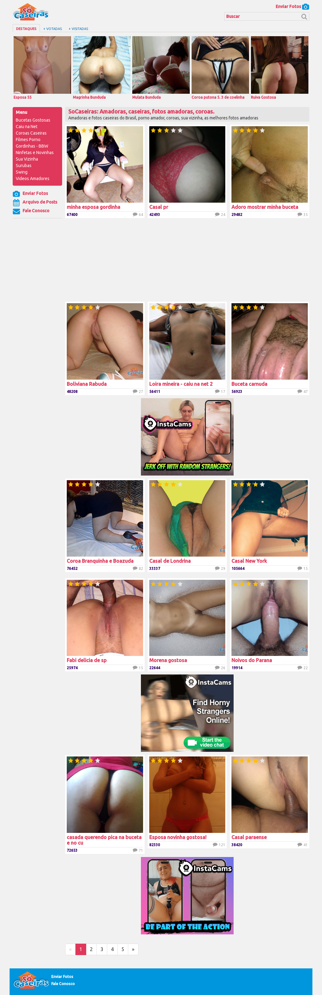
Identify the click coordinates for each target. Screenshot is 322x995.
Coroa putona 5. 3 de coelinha (220, 67)
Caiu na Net (26, 126)
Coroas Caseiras (31, 133)
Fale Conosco (31, 211)
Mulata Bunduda (161, 67)
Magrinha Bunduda (101, 67)
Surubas (24, 165)
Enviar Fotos (292, 6)
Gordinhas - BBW (32, 146)
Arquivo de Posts (35, 202)
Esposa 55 (42, 67)
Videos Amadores (32, 178)
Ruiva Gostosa (279, 67)
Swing (22, 172)
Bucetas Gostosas (33, 120)
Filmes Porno (28, 139)
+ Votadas (52, 29)
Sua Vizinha (27, 159)
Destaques (26, 29)
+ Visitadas (78, 29)
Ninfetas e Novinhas (35, 152)
